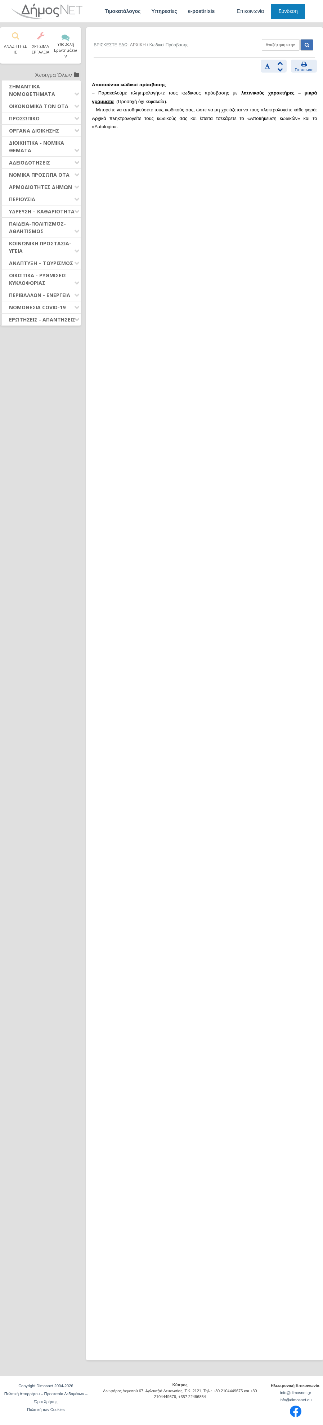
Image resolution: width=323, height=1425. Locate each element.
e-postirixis (201, 11)
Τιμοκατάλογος (123, 11)
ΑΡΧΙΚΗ (138, 44)
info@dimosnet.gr (295, 1393)
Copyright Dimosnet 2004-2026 (45, 1386)
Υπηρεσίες (164, 11)
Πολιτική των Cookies (45, 1409)
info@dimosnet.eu (296, 1400)
